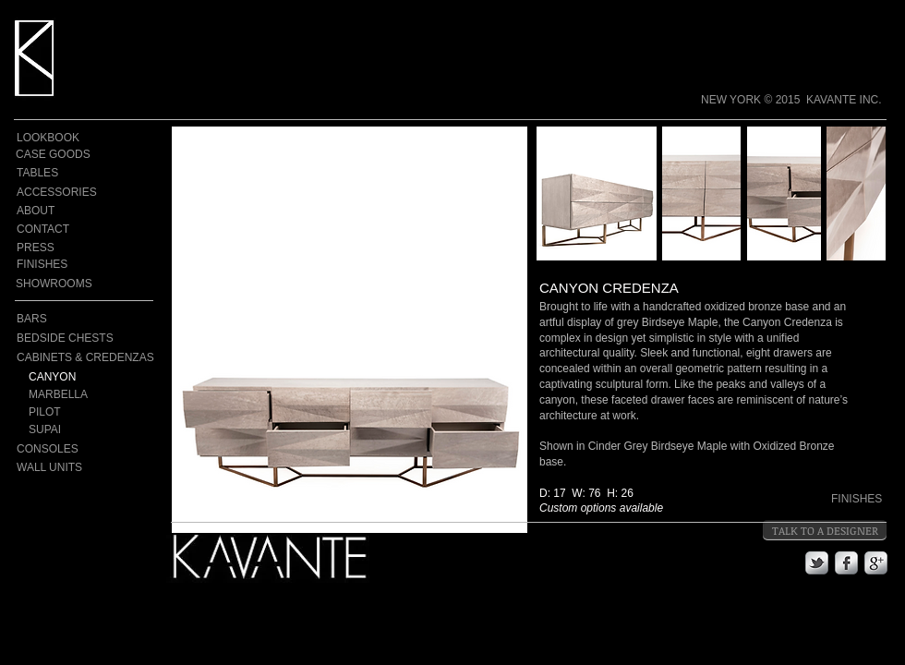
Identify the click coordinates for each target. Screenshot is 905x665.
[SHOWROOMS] (54, 283)
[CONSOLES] (85, 448)
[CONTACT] (48, 229)
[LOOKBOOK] (48, 137)
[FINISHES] (55, 264)
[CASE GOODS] (53, 155)
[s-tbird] (816, 562)
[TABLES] (48, 173)
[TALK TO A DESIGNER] (825, 530)
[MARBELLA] (90, 394)
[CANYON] (77, 377)
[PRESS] (48, 248)
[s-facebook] (846, 562)
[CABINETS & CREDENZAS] (85, 357)
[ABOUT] (48, 211)
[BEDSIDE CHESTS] (85, 338)
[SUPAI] (77, 430)
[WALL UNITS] (53, 467)
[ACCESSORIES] (57, 192)
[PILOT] (77, 412)
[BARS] (53, 319)
